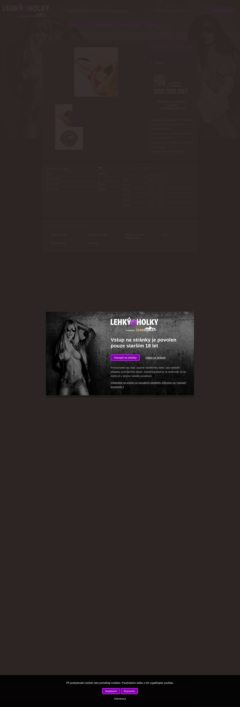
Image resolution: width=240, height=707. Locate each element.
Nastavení (111, 691)
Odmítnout (120, 698)
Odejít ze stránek (155, 357)
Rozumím (129, 691)
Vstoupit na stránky (125, 357)
